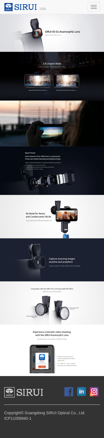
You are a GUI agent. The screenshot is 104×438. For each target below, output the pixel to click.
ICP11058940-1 (17, 418)
